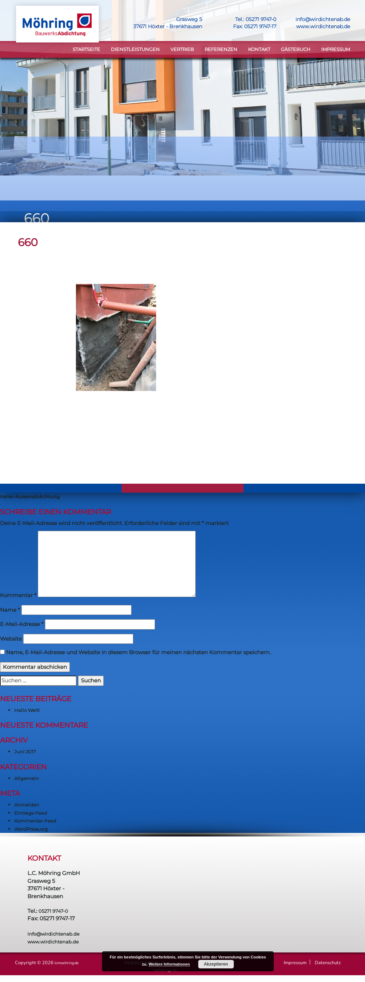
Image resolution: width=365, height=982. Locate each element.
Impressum (335, 50)
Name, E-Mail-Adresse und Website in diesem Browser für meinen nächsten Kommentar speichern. (138, 653)
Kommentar (18, 596)
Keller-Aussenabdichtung (34, 497)
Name (10, 610)
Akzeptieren (216, 964)
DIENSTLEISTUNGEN (135, 50)
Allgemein (28, 779)
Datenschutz (328, 964)
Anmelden (28, 806)
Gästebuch (295, 50)
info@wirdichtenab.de (322, 19)
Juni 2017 (26, 752)
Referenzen (221, 50)
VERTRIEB (182, 50)
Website (11, 639)
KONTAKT (259, 50)
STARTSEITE (86, 50)
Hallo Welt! (28, 711)
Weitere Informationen (169, 964)
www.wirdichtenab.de (323, 26)
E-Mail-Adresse (21, 625)
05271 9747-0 (260, 19)
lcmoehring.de (69, 964)
